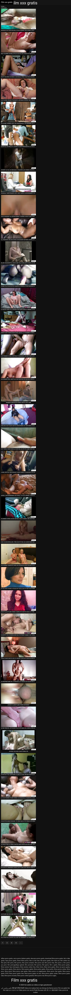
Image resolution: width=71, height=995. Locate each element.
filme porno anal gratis (20, 971)
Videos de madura (30, 988)
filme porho (49, 969)
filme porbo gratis (39, 969)
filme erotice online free (28, 967)
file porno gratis (45, 960)
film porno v (59, 963)
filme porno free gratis (54, 971)
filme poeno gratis (27, 969)
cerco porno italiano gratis (21, 958)
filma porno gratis (64, 965)
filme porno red (39, 975)
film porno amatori (28, 963)
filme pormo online (60, 969)
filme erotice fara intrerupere (10, 967)
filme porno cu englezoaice (37, 971)
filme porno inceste (10, 975)
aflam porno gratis (7, 958)
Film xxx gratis (62, 988)
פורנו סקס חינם (13, 990)
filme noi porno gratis (63, 967)
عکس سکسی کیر (6, 988)
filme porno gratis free (16, 973)
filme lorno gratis (49, 967)
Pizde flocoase (38, 990)
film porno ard (39, 963)
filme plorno (17, 969)
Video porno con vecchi (26, 990)
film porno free (49, 963)
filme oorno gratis (6, 969)
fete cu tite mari (34, 960)
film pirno (10, 963)
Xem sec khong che (42, 988)
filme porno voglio (50, 975)
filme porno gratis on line (32, 973)
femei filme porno (23, 960)
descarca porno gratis (37, 958)
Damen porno (53, 988)
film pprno (45, 965)
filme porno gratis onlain (50, 973)
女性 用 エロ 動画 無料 (51, 990)
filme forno (39, 967)
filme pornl (8, 971)
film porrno (37, 965)
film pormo (17, 963)
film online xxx (65, 960)
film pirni (4, 963)
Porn (3, 6)
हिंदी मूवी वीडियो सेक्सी (18, 988)
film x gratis (53, 965)
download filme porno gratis (54, 958)
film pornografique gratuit (16, 965)
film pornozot (29, 965)
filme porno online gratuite (25, 975)
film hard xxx (55, 960)
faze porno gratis (10, 960)
